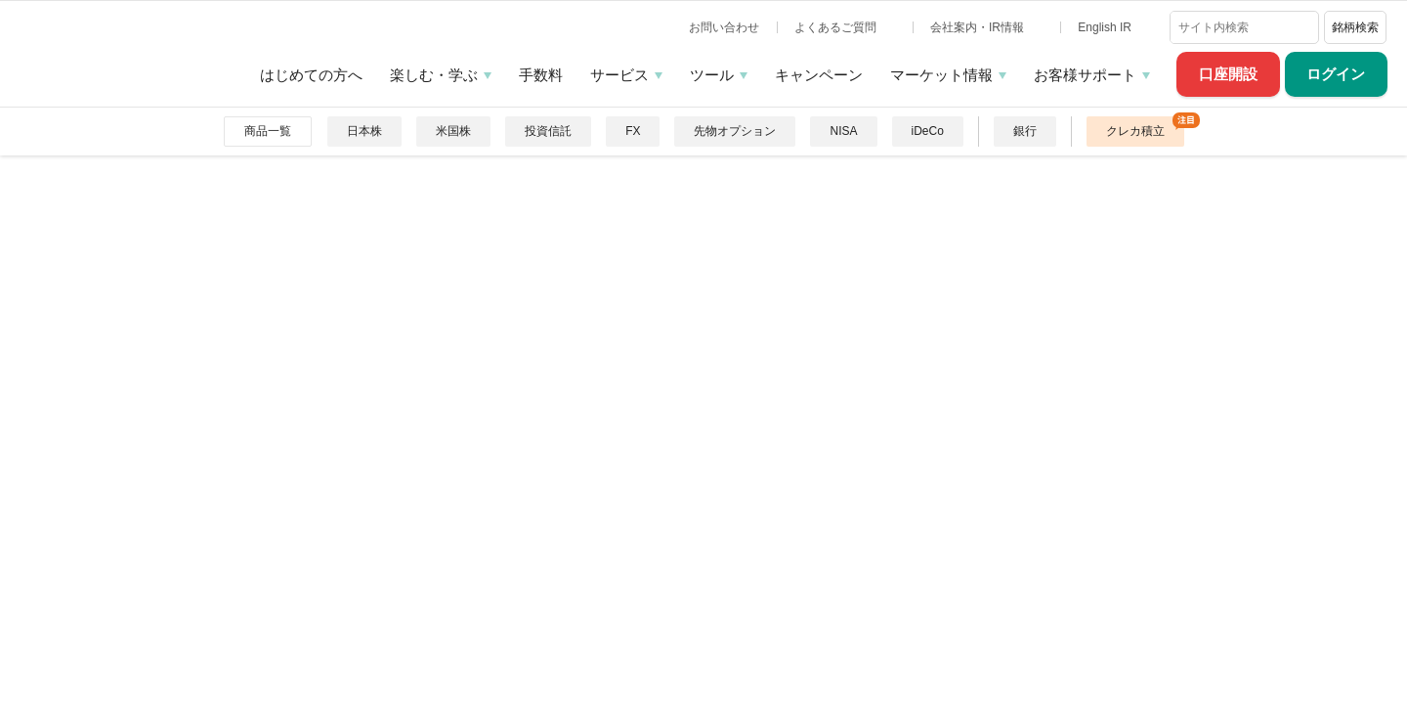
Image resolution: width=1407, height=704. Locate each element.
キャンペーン (819, 74)
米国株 (453, 131)
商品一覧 (267, 131)
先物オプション (735, 131)
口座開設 (1228, 74)
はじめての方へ (311, 74)
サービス (619, 74)
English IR (1106, 27)
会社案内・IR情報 (978, 27)
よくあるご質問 (836, 27)
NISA (843, 131)
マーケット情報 (941, 74)
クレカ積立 (1135, 131)
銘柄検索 (1355, 27)
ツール (712, 74)
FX (632, 131)
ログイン (1335, 74)
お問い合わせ (724, 27)
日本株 (364, 131)
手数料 (541, 74)
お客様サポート (1085, 74)
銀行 (1025, 131)
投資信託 (548, 131)
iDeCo (928, 131)
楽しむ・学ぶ (434, 74)
